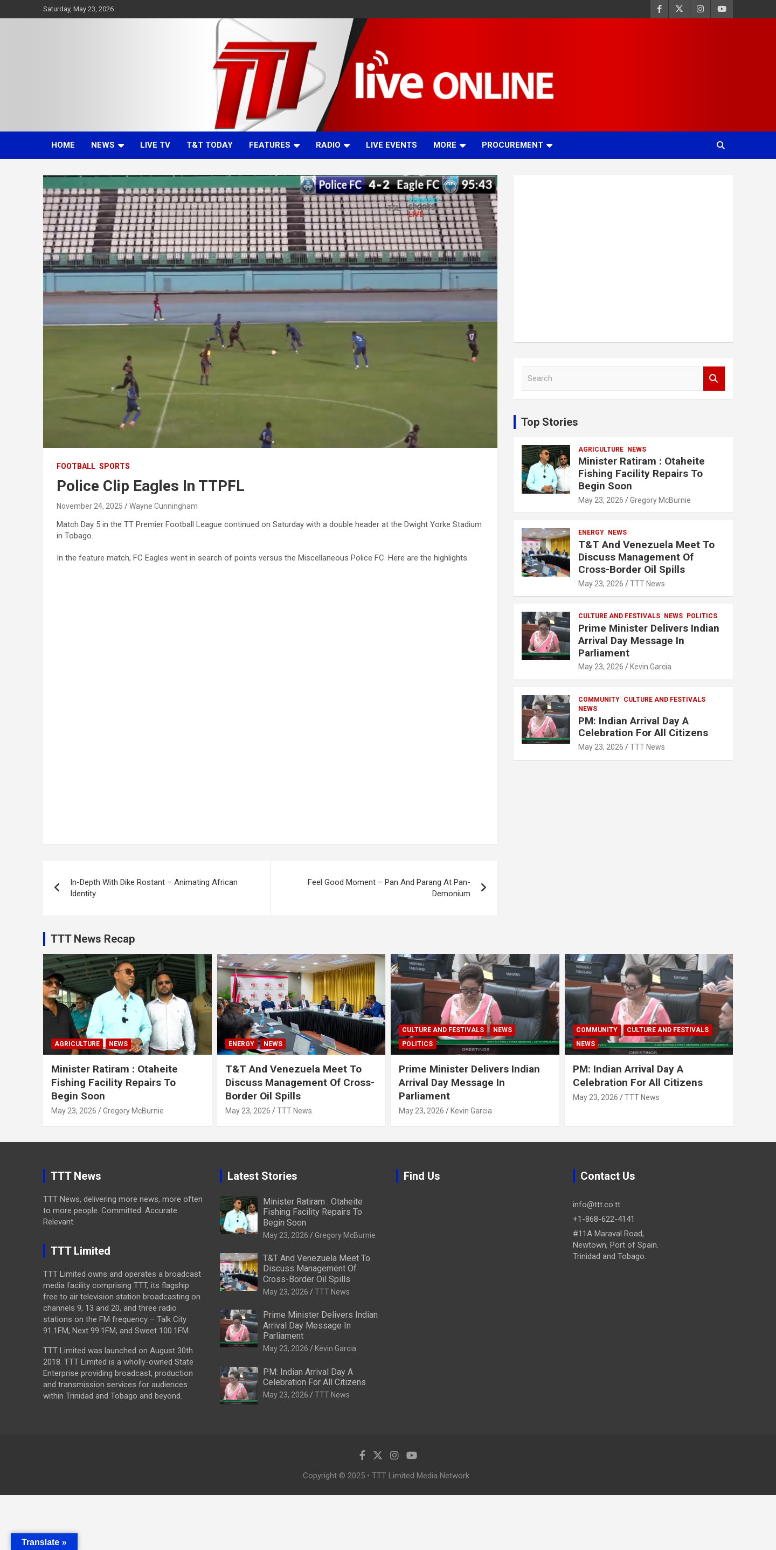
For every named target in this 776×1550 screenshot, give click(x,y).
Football (76, 466)
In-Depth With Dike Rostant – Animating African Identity (154, 887)
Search (714, 378)
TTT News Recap (93, 938)
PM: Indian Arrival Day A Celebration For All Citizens (643, 727)
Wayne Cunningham (163, 506)
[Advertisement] (623, 258)
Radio (328, 145)
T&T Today (209, 145)
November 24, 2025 (90, 506)
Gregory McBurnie (660, 500)
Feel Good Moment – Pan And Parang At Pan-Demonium (389, 887)
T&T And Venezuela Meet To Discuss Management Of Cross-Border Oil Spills (646, 557)
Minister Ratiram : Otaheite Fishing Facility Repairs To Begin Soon (641, 473)
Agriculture (600, 449)
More (444, 145)
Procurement (512, 145)
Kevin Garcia (650, 666)
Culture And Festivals (619, 616)
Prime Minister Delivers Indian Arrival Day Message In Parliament (648, 640)
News (103, 145)
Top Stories (549, 422)
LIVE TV (155, 145)
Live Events (391, 145)
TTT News (647, 583)
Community (599, 699)
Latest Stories (262, 1176)
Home (63, 145)
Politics (702, 616)
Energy (591, 532)
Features (269, 145)
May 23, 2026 (600, 500)
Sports (114, 466)
